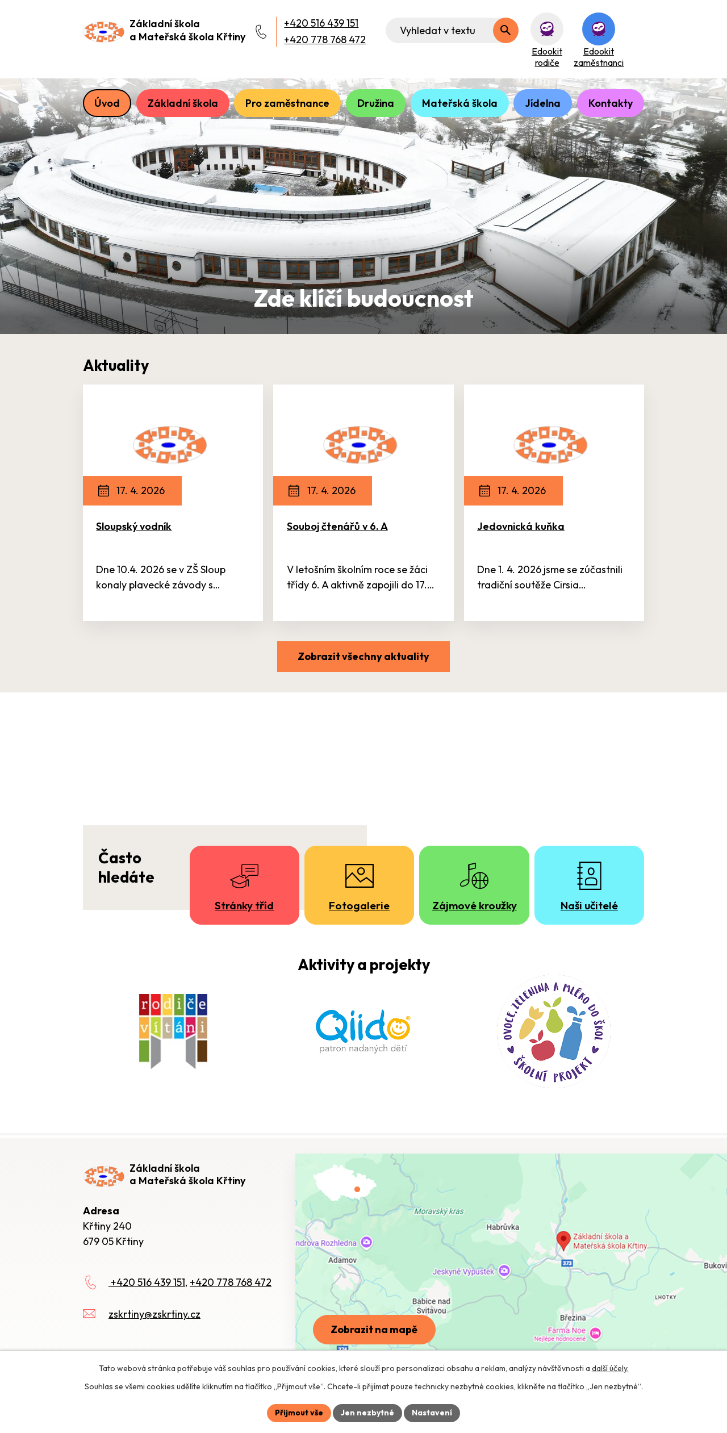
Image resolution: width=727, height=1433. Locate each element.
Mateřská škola (460, 103)
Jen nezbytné (367, 1412)
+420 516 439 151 (321, 23)
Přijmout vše (299, 1412)
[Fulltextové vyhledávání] (452, 30)
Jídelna (543, 103)
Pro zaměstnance (287, 103)
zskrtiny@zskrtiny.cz (154, 1314)
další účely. (610, 1368)
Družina (375, 103)
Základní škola (183, 103)
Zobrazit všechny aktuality (363, 656)
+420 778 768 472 (325, 39)
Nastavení (432, 1412)
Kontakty (610, 103)
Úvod (107, 103)
